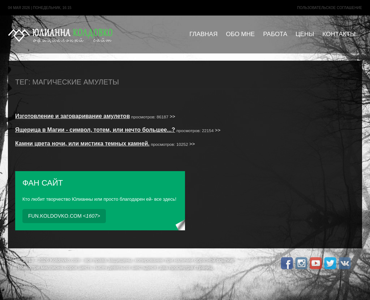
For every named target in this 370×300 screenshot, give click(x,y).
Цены (305, 34)
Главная (203, 34)
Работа (275, 34)
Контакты (339, 34)
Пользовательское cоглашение (329, 8)
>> (95, 116)
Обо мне (240, 34)
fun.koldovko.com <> (64, 216)
